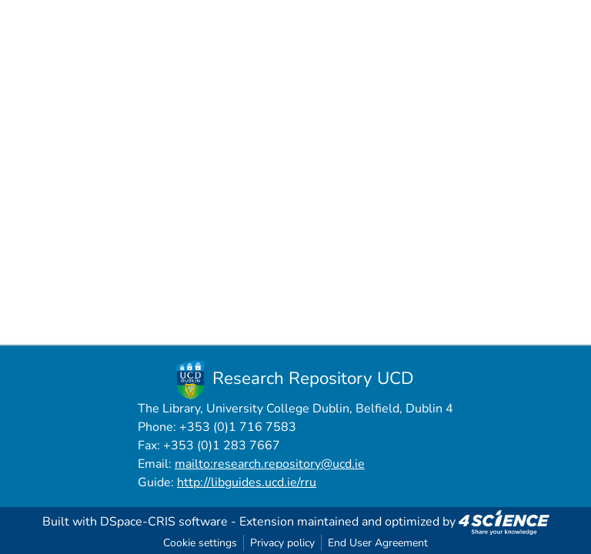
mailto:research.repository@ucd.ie (270, 464)
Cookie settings (200, 543)
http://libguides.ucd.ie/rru (246, 482)
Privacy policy (282, 543)
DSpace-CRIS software (164, 521)
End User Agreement (378, 543)
